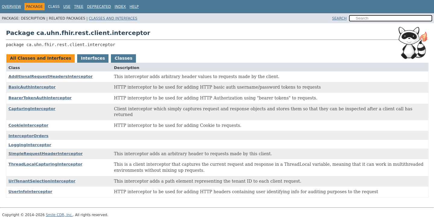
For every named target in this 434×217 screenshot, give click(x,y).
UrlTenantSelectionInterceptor (41, 181)
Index (120, 7)
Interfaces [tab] (93, 58)
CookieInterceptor (28, 125)
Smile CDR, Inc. (59, 215)
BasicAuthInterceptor (31, 87)
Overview (11, 7)
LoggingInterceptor (29, 145)
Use (67, 7)
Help (134, 7)
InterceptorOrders (28, 136)
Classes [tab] (123, 58)
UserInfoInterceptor (30, 191)
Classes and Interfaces (113, 18)
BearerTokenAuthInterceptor (40, 98)
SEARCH (339, 18)
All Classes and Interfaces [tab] (40, 58)
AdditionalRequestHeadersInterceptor (50, 76)
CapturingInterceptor (31, 108)
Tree (78, 7)
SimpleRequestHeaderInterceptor (45, 153)
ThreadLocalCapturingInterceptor (45, 164)
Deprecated (99, 7)
